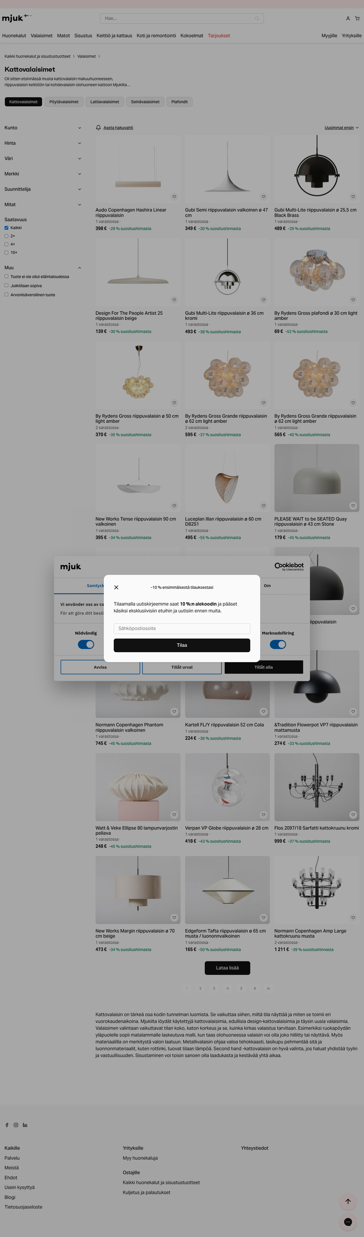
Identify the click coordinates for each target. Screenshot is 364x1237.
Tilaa (182, 645)
